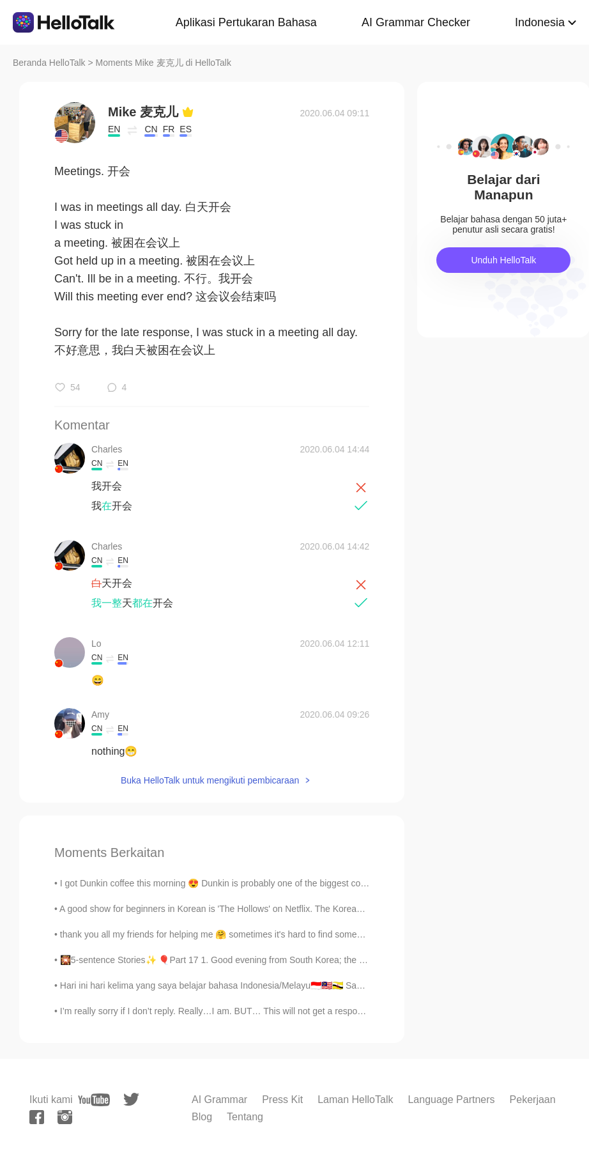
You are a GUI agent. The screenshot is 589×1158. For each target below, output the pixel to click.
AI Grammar (219, 1099)
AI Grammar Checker (416, 22)
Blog (202, 1116)
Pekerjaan (533, 1099)
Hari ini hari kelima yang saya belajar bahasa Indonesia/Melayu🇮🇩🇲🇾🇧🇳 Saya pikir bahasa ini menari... (263, 985)
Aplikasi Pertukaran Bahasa (246, 22)
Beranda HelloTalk (49, 63)
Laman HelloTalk (355, 1099)
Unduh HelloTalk (503, 260)
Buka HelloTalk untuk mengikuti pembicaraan (210, 780)
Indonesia (540, 22)
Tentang (245, 1116)
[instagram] (64, 1117)
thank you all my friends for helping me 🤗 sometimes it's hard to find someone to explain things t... (256, 934)
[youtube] (94, 1099)
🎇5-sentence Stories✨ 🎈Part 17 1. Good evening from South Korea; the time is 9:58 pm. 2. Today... (262, 960)
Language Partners (451, 1099)
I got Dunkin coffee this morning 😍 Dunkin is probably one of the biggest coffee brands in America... (258, 883)
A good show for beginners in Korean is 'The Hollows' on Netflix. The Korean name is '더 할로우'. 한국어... (268, 909)
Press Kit (282, 1099)
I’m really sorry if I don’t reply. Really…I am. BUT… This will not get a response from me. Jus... (247, 1011)
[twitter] (131, 1099)
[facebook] (36, 1117)
